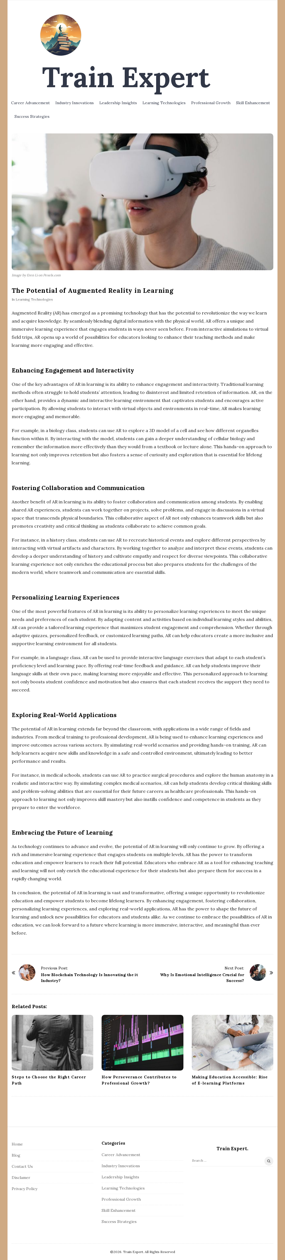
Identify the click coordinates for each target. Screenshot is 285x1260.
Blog (16, 1155)
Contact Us (22, 1166)
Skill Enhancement (253, 102)
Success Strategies (32, 116)
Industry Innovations (74, 102)
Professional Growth (210, 102)
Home (17, 1144)
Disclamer (21, 1177)
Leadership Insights (118, 102)
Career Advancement (30, 102)
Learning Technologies (164, 102)
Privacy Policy (24, 1188)
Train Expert (126, 77)
